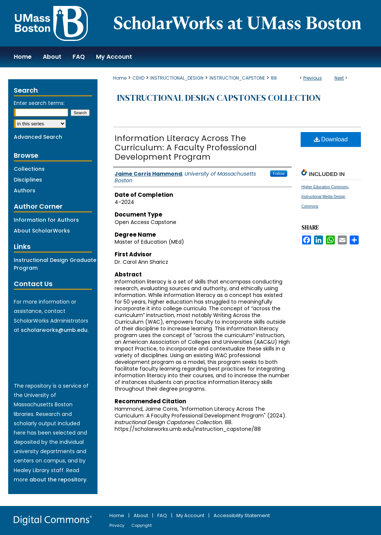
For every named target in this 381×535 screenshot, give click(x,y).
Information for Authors (46, 220)
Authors (24, 190)
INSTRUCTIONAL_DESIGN (177, 78)
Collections (29, 169)
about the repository (57, 479)
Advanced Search (38, 137)
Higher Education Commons (324, 187)
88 (274, 78)
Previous (312, 78)
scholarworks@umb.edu (54, 330)
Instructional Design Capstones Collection (219, 98)
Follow (279, 173)
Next (339, 78)
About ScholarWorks (42, 230)
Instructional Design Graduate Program (55, 264)
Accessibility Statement (242, 515)
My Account (190, 515)
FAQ (162, 515)
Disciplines (28, 179)
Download (331, 139)
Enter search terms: (39, 103)
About (141, 515)
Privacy (117, 525)
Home (120, 78)
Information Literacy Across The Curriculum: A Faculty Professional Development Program (186, 147)
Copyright (141, 525)
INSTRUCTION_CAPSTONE (237, 78)
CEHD (138, 78)
